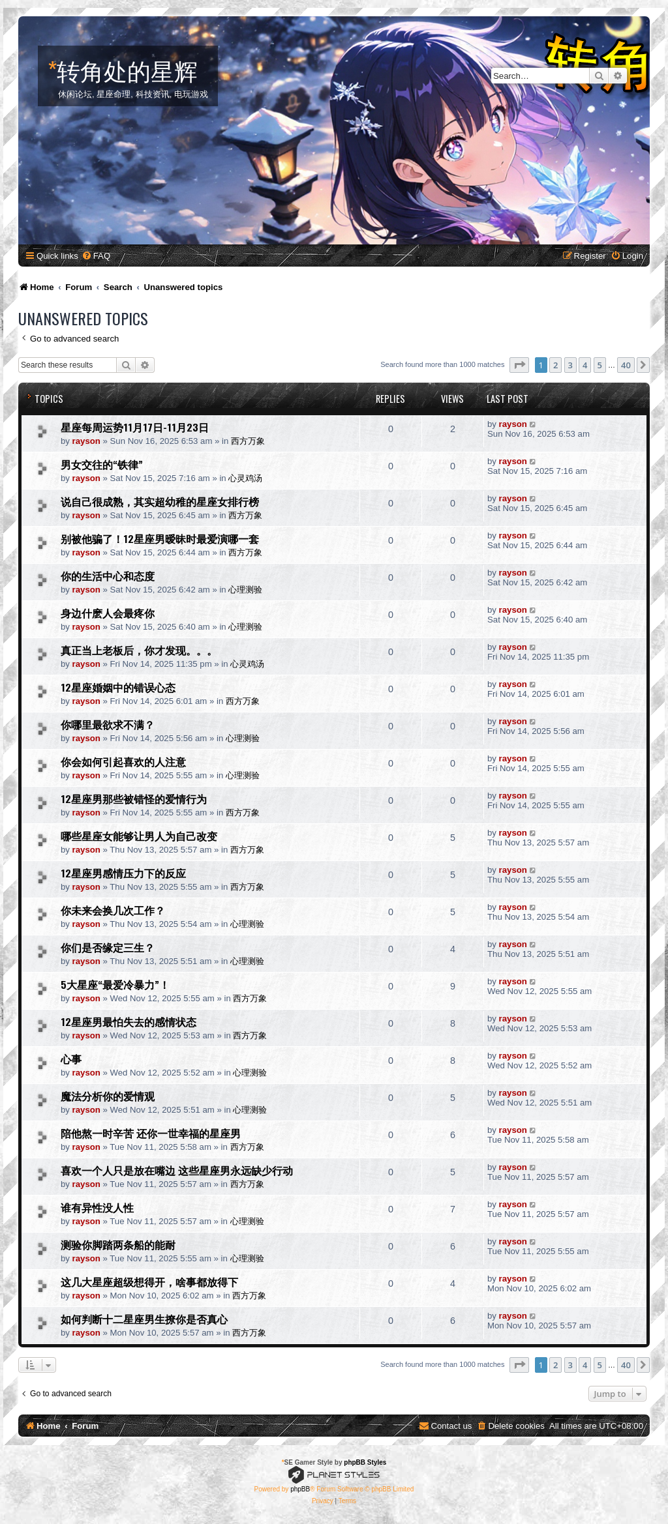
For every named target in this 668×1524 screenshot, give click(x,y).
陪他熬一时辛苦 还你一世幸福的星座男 (151, 1133)
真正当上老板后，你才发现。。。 (139, 650)
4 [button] (585, 365)
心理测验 (245, 589)
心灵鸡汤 (245, 478)
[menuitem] (96, 255)
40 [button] (626, 365)
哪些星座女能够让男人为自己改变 (139, 835)
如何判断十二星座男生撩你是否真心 (144, 1318)
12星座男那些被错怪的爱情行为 (134, 798)
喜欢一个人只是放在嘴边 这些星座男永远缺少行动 (177, 1170)
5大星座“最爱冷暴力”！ (115, 984)
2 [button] (555, 365)
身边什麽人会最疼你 (108, 613)
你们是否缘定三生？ (108, 947)
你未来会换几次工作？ (113, 910)
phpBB (300, 1489)
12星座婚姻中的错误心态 (118, 687)
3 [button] (570, 365)
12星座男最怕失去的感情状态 (128, 1021)
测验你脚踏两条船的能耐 (118, 1244)
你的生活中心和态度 (108, 575)
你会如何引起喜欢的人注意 (123, 761)
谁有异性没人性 (97, 1207)
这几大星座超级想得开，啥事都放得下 (149, 1281)
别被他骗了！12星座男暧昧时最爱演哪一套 (160, 538)
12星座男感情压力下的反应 (123, 873)
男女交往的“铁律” (102, 464)
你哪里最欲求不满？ (108, 724)
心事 (71, 1058)
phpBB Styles (365, 1462)
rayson (86, 441)
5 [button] (600, 365)
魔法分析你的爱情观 (108, 1096)
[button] (519, 365)
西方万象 (248, 441)
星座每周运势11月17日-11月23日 (135, 427)
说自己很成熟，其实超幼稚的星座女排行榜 (160, 501)
